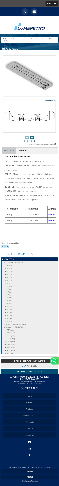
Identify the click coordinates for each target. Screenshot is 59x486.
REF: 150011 (10, 342)
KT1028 (9, 312)
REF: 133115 (10, 336)
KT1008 (9, 286)
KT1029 (9, 315)
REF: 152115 (10, 350)
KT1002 (9, 269)
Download (22, 150)
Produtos (8, 259)
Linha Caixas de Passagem (15, 324)
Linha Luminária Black (13, 327)
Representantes (29, 416)
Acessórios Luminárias (13, 263)
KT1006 (9, 280)
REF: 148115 (10, 339)
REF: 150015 (10, 345)
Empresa (29, 403)
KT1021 (9, 301)
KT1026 (9, 309)
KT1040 (9, 321)
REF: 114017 (10, 333)
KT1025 (9, 307)
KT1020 (9, 298)
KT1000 (9, 266)
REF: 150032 (10, 347)
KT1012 (9, 292)
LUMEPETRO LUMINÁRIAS (20, 254)
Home (29, 396)
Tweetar (5, 246)
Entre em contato (29, 371)
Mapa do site (29, 435)
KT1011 (8, 289)
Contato (30, 429)
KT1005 (9, 277)
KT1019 (9, 295)
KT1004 (9, 274)
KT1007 (9, 283)
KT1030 (9, 318)
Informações (29, 422)
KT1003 (9, 271)
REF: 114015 (10, 330)
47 (29, 366)
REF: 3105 (9, 353)
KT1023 (9, 304)
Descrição (9, 150)
